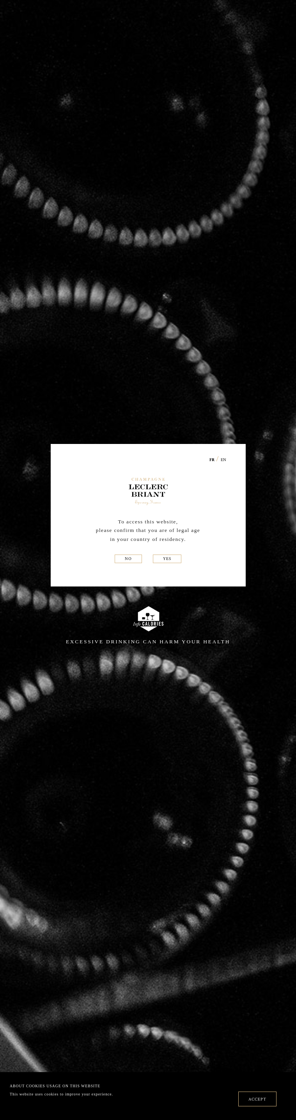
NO (128, 558)
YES (167, 558)
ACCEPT (257, 1099)
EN (223, 459)
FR (212, 460)
